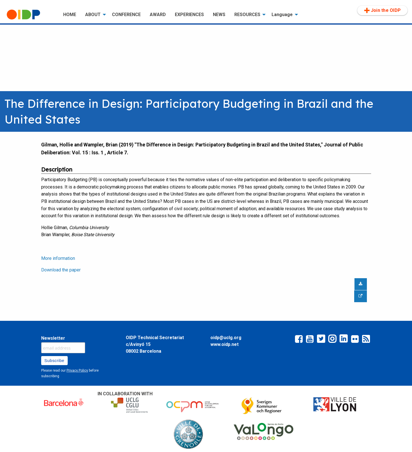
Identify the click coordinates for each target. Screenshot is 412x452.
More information (58, 258)
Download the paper (61, 270)
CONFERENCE (126, 14)
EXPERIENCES (189, 14)
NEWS (219, 14)
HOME (69, 14)
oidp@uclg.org (225, 337)
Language (282, 14)
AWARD (158, 14)
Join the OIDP (382, 10)
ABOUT (93, 14)
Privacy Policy (77, 370)
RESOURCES (247, 14)
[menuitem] (30, 14)
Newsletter (53, 338)
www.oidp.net (224, 344)
